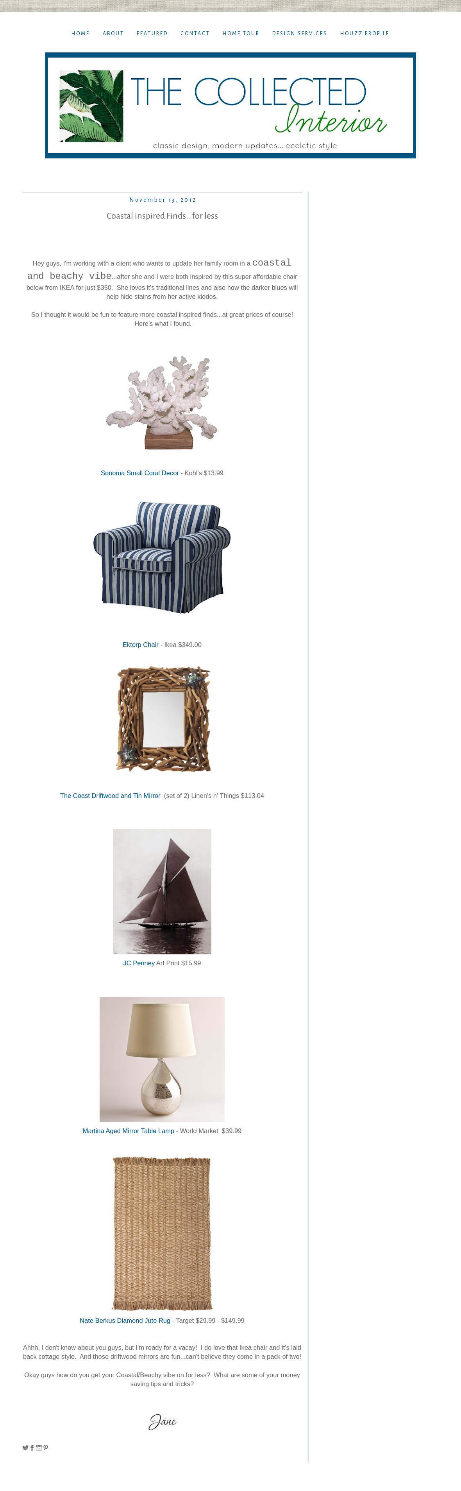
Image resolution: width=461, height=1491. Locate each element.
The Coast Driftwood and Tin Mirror (111, 795)
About (113, 33)
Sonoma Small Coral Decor (140, 472)
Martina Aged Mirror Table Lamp (129, 1130)
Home (80, 33)
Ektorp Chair (141, 644)
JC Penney (139, 962)
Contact (195, 33)
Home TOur (241, 33)
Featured (152, 33)
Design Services (299, 33)
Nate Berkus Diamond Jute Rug (125, 1320)
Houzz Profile (365, 33)
